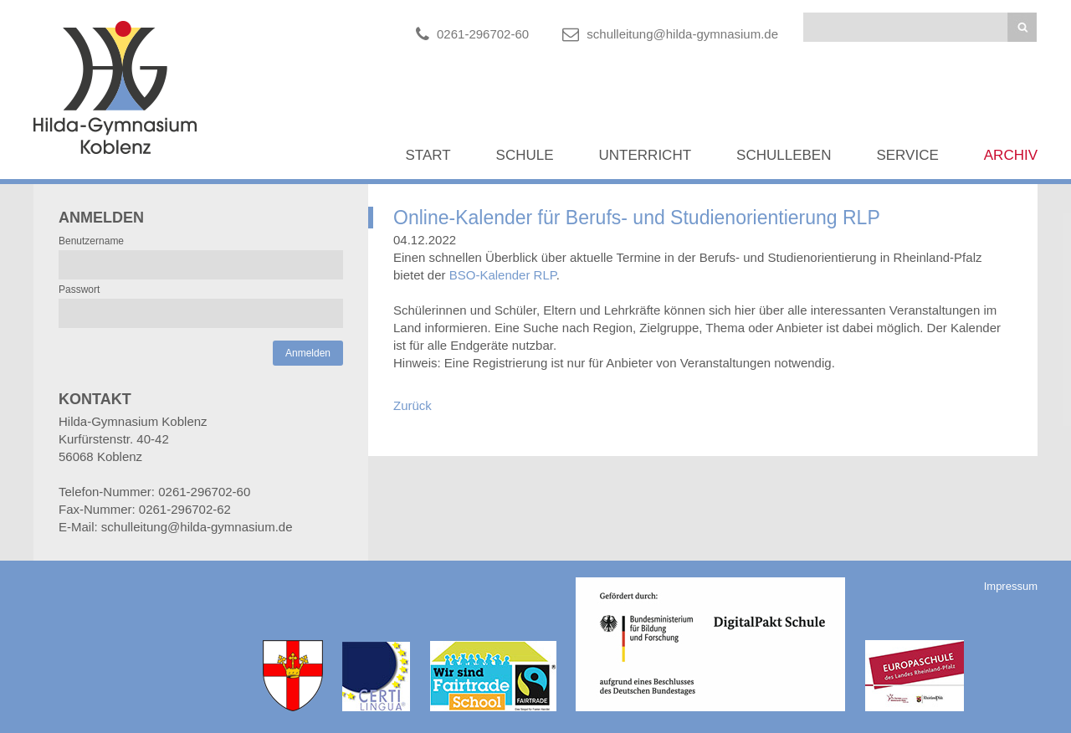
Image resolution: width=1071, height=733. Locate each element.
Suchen (1022, 27)
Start (427, 155)
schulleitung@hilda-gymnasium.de (682, 34)
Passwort (79, 289)
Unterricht (645, 155)
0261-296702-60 (483, 34)
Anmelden (308, 353)
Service (907, 155)
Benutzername (91, 241)
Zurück (412, 405)
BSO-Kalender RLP (502, 275)
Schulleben (783, 155)
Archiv (1011, 155)
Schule (525, 155)
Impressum (1011, 586)
